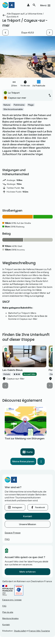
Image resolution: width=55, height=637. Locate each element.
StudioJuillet (20, 630)
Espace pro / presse (12, 599)
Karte (30, 451)
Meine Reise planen (23, 461)
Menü (43, 5)
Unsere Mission (27, 524)
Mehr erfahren (28, 571)
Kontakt (27, 516)
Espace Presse (13, 532)
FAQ (7, 539)
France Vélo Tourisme (39, 630)
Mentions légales (10, 618)
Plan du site (7, 612)
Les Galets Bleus (12, 370)
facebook (40, 507)
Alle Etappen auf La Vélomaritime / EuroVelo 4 (25, 15)
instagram (17, 507)
